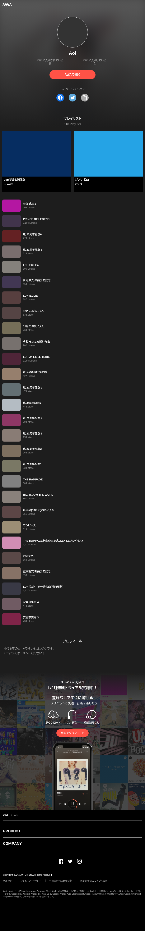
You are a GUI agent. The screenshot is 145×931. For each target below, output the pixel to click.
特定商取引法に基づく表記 (93, 880)
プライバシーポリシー (30, 880)
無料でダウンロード (72, 733)
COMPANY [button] (12, 843)
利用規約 (7, 880)
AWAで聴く (72, 74)
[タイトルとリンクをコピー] (85, 97)
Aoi (15, 815)
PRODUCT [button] (12, 831)
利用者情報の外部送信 (60, 880)
